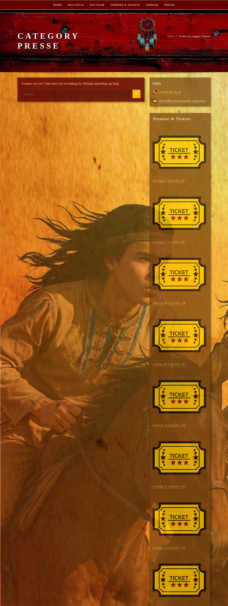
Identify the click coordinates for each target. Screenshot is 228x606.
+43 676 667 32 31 (167, 92)
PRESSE (169, 5)
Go (136, 94)
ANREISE (152, 5)
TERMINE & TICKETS (125, 5)
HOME (57, 5)
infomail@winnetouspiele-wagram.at (179, 100)
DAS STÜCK (76, 5)
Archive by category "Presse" (195, 36)
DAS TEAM (97, 5)
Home (170, 36)
